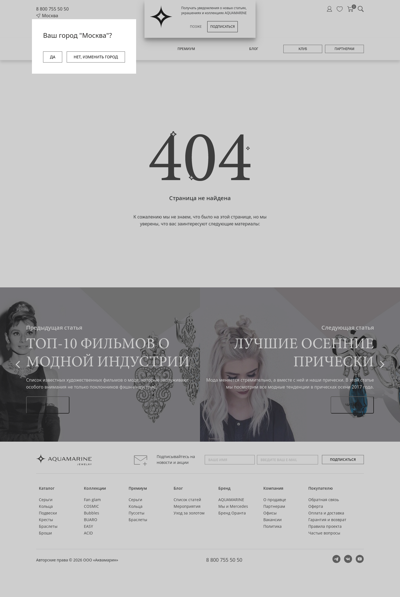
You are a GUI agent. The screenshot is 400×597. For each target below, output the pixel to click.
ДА (52, 56)
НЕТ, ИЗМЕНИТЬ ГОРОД (96, 56)
